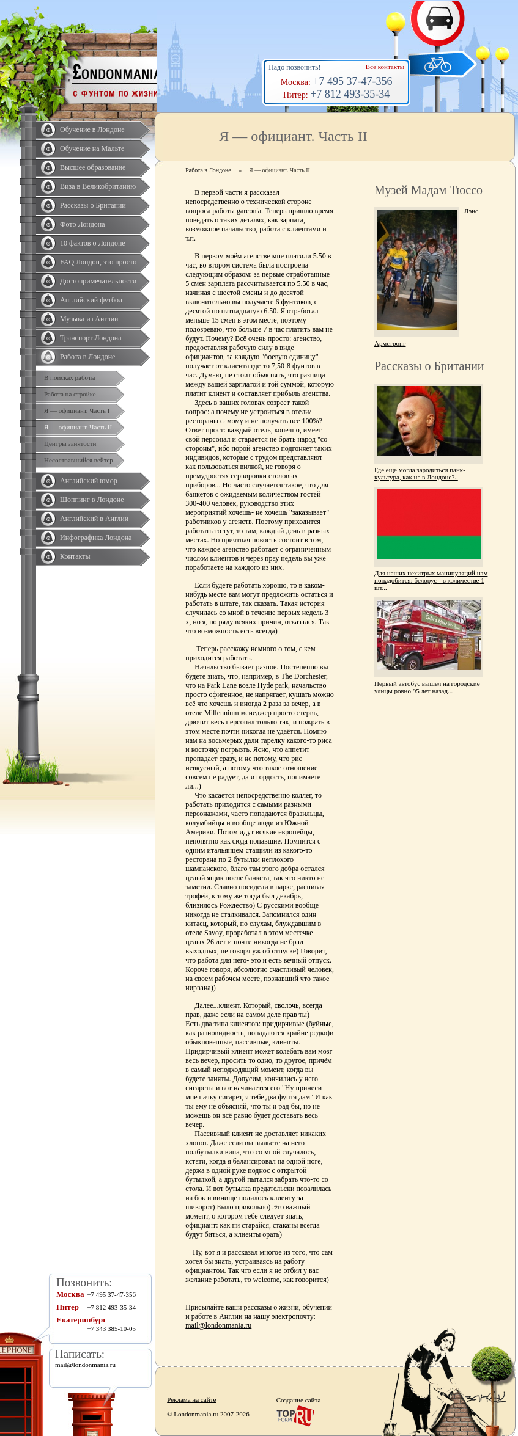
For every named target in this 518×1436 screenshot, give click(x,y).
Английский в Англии (94, 518)
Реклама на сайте (191, 1399)
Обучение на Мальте (92, 148)
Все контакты (385, 66)
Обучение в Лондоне (92, 129)
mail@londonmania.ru (218, 1325)
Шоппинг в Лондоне (92, 499)
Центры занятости (70, 443)
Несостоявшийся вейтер (78, 460)
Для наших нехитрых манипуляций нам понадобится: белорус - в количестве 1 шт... (430, 580)
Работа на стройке (70, 394)
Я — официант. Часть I (77, 410)
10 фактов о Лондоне (92, 243)
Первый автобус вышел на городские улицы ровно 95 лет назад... (427, 687)
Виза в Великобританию (98, 186)
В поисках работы (69, 377)
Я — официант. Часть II (78, 427)
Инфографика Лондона (95, 537)
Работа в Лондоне (87, 356)
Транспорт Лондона (91, 337)
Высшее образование (92, 167)
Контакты (75, 556)
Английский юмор (88, 480)
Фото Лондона (82, 224)
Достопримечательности (98, 281)
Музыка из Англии (89, 319)
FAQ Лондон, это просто (98, 262)
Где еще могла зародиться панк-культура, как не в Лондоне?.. (419, 473)
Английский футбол (91, 300)
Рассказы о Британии (93, 205)
